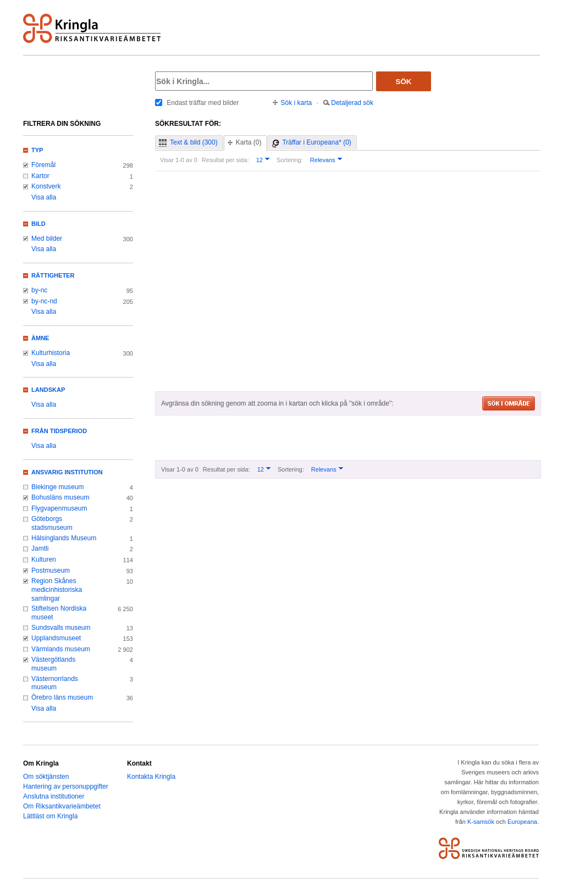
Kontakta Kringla (151, 776)
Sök (404, 81)
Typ (37, 150)
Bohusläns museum (60, 497)
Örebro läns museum (62, 697)
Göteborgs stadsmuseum (52, 523)
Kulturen (43, 559)
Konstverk (45, 186)
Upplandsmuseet (56, 638)
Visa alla (43, 197)
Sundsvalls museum (61, 627)
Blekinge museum (57, 487)
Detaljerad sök (352, 103)
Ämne (40, 338)
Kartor (40, 176)
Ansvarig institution (67, 472)
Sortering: (290, 160)
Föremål (43, 165)
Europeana (522, 821)
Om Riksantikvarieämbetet (62, 806)
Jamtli (39, 548)
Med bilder (46, 238)
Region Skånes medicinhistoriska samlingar (56, 589)
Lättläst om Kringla (50, 816)
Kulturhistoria (50, 353)
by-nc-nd (44, 301)
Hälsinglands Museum (63, 538)
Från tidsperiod (59, 431)
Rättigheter (52, 275)
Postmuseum (50, 570)
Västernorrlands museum (54, 683)
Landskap (48, 389)
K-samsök (480, 821)
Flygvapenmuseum (59, 508)
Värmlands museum (60, 649)
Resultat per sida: (225, 160)
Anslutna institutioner (53, 796)
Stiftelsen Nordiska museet (58, 613)
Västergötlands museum (53, 664)
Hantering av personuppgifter (65, 786)
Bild (38, 223)
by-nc (39, 290)
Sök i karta (296, 103)
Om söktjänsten (46, 776)
